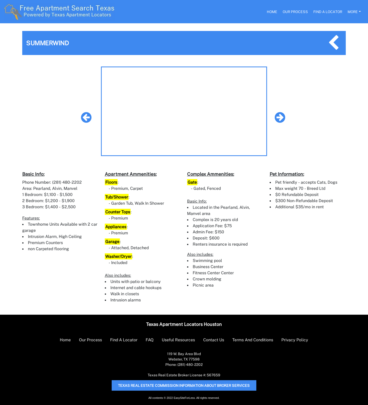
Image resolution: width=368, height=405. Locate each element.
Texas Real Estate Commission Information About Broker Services (184, 385)
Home (272, 11)
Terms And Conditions (252, 339)
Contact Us (213, 339)
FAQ (150, 339)
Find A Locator (327, 11)
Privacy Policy (294, 339)
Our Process (295, 11)
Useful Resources (178, 339)
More (353, 11)
